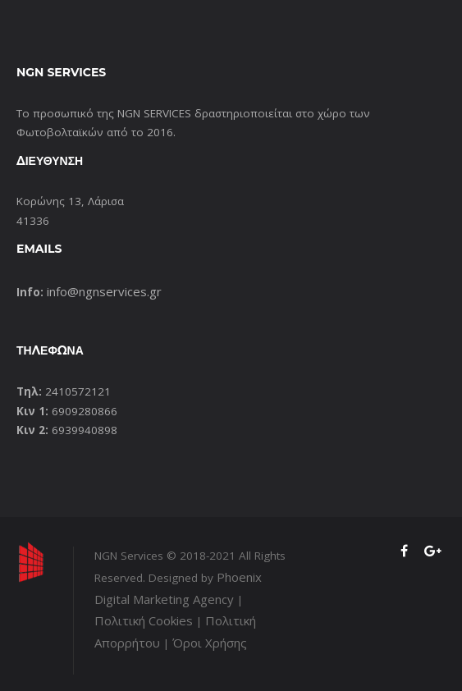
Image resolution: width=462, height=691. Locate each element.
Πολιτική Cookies (143, 620)
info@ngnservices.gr (104, 291)
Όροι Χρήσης (209, 642)
